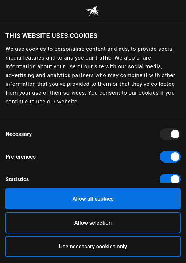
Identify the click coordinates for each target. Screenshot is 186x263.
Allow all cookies (92, 198)
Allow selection (93, 223)
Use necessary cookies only (93, 246)
